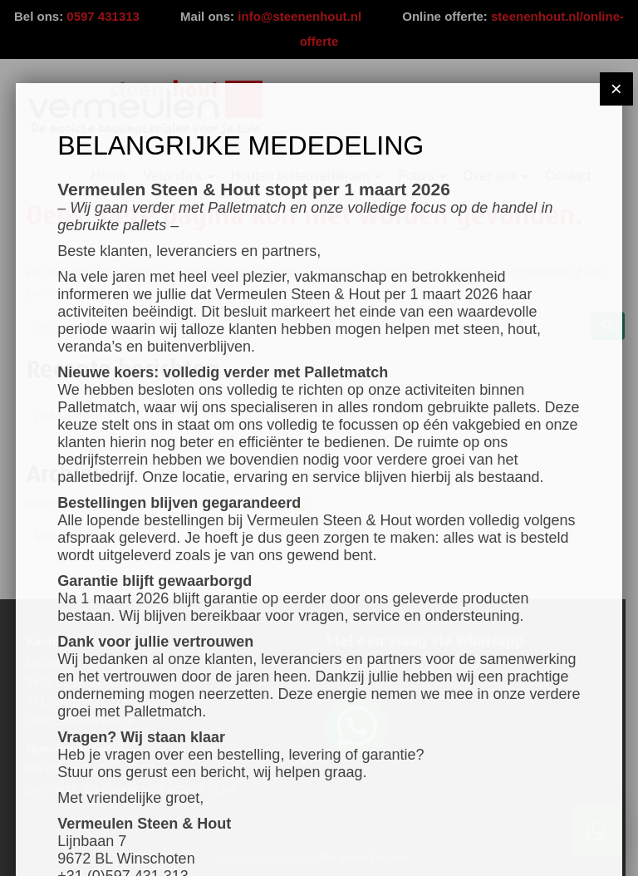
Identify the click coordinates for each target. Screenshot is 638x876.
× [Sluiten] (616, 88)
